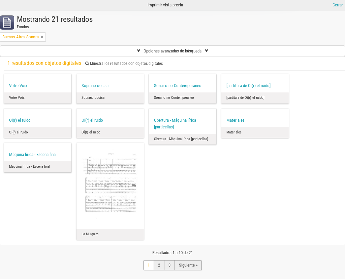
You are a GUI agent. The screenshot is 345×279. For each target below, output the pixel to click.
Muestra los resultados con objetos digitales (124, 63)
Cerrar (338, 4)
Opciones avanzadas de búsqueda (172, 50)
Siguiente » (188, 265)
